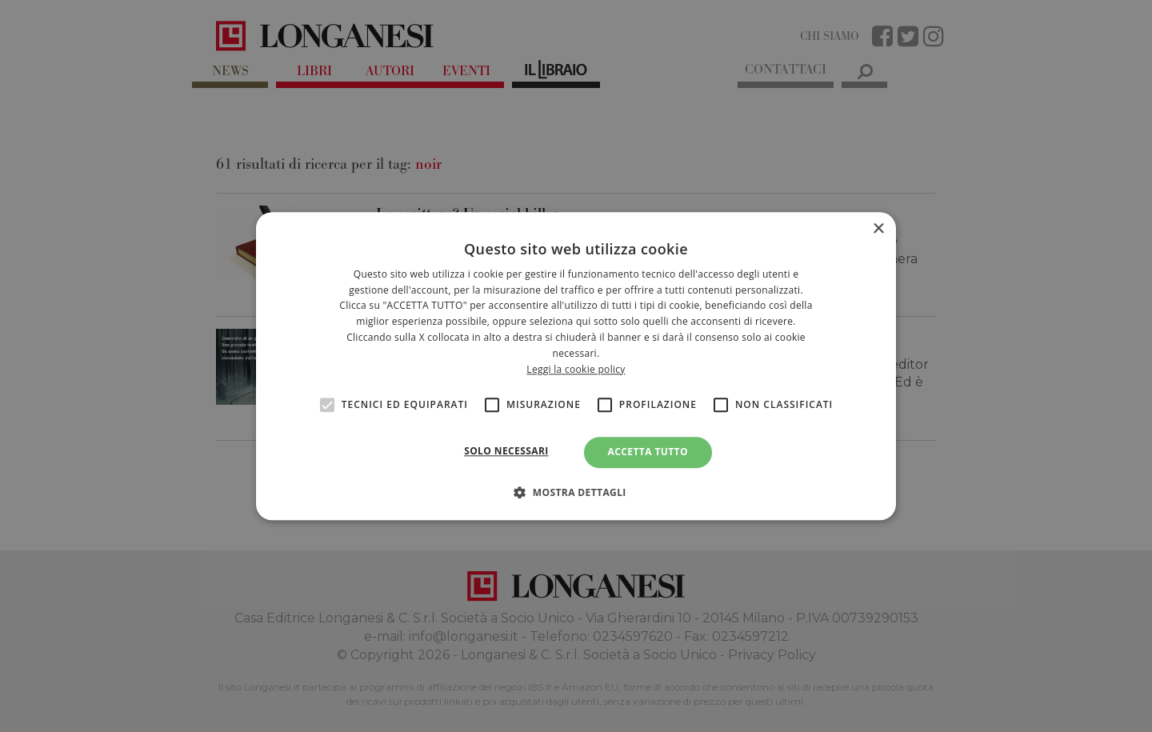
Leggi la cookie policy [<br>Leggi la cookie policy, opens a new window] (575, 369)
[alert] (576, 366)
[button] (576, 492)
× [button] (878, 229)
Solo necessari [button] (506, 451)
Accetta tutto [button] (648, 452)
